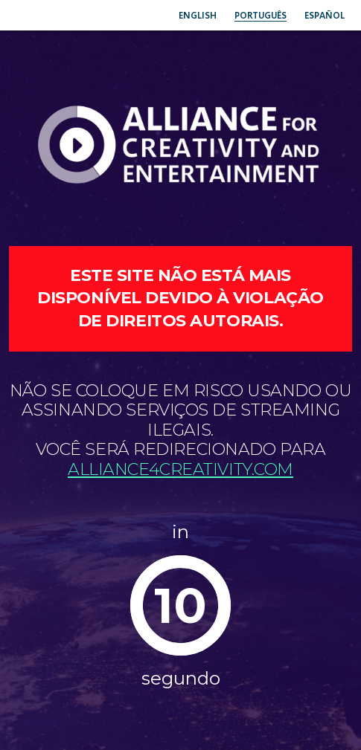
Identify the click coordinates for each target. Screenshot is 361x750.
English (198, 15)
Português (260, 15)
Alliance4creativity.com (180, 469)
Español (324, 15)
